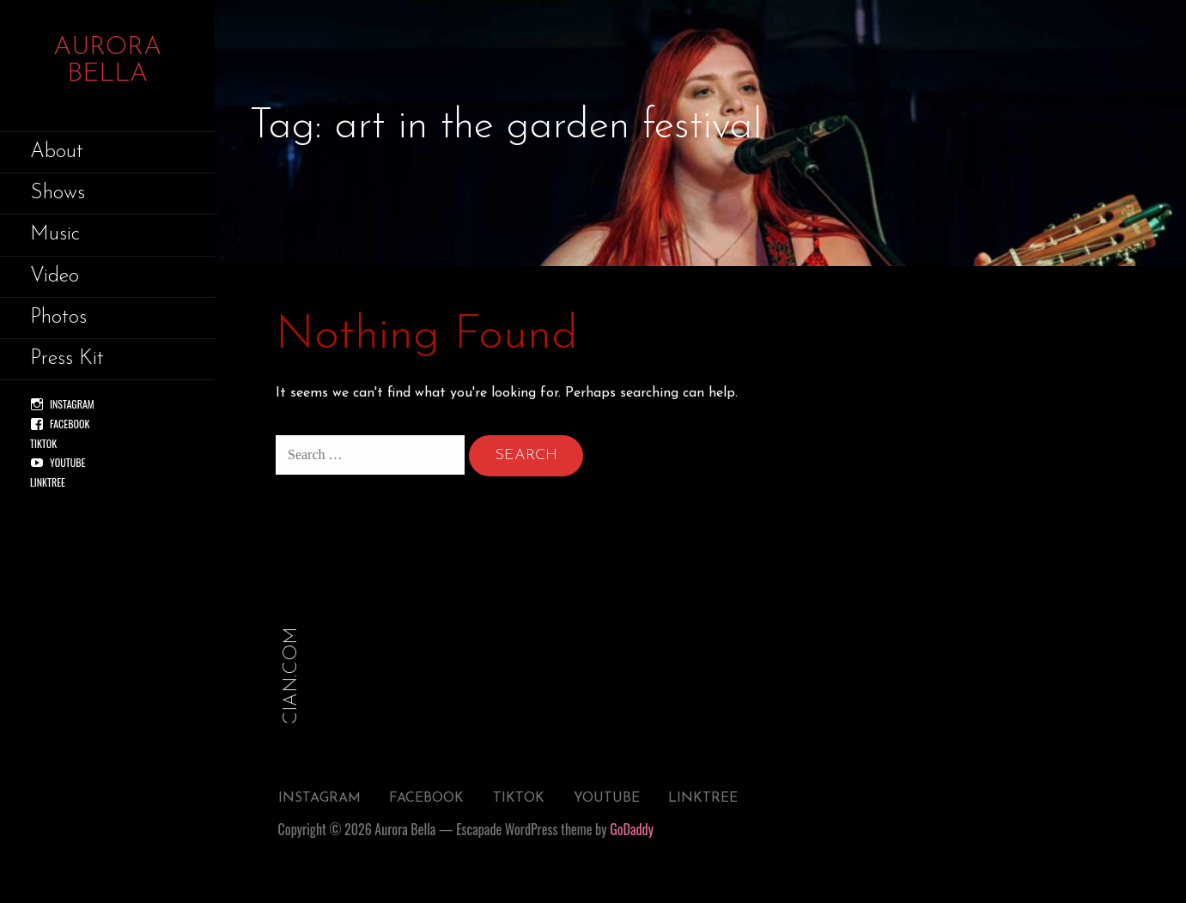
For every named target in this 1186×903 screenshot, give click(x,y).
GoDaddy (632, 829)
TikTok (43, 443)
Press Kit (67, 358)
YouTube (67, 462)
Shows (57, 193)
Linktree (47, 482)
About (56, 152)
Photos (58, 317)
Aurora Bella (107, 61)
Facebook (69, 423)
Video (54, 276)
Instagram (72, 404)
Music (55, 234)
